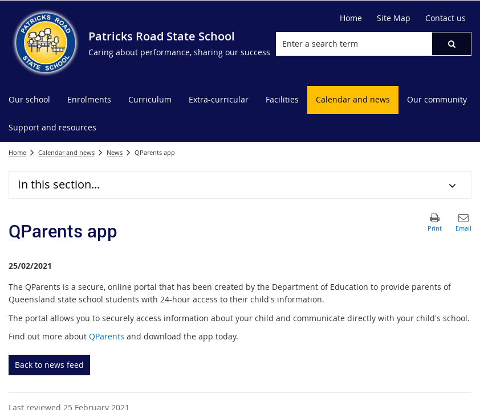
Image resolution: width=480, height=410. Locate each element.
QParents (106, 336)
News (115, 152)
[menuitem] (29, 100)
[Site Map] (393, 18)
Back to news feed (49, 364)
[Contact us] (445, 18)
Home (17, 152)
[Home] (351, 18)
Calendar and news (66, 152)
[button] (451, 43)
